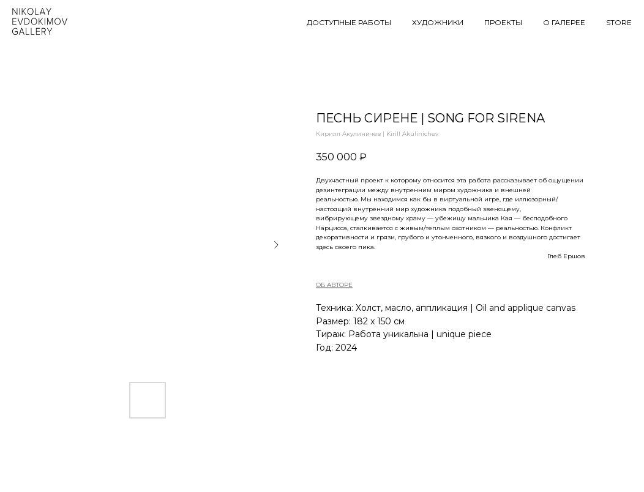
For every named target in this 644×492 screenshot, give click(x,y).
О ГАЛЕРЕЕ (564, 22)
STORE (619, 22)
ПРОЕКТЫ (503, 22)
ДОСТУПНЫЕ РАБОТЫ (349, 22)
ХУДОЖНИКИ (437, 22)
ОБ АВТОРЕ (334, 285)
